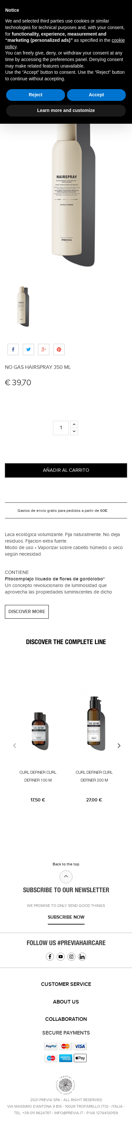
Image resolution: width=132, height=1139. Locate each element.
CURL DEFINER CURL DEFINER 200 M (94, 776)
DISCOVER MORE (26, 611)
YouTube (60, 956)
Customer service (66, 984)
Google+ (43, 349)
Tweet (28, 349)
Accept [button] (96, 94)
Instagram (71, 956)
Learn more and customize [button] (66, 110)
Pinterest (59, 349)
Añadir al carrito (66, 470)
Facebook (50, 956)
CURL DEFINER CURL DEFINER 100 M (38, 776)
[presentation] (14, 745)
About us (66, 1002)
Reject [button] (35, 94)
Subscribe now (66, 917)
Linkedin (82, 956)
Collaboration (66, 1019)
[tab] (66, 984)
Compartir (13, 349)
